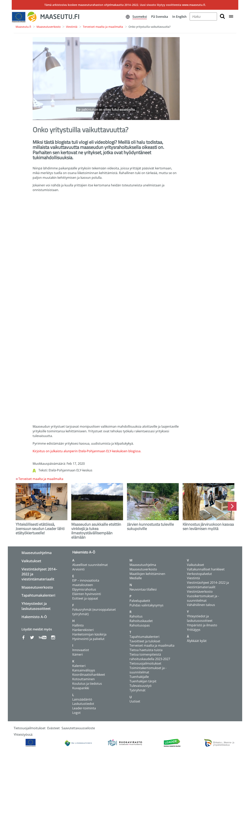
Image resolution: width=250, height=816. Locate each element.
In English (179, 16)
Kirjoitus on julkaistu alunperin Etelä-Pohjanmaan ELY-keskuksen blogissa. (87, 451)
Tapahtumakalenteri (38, 595)
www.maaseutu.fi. (194, 5)
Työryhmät (137, 690)
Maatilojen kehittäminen (147, 574)
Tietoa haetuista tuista (145, 650)
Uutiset (134, 701)
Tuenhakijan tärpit (142, 681)
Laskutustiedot (83, 704)
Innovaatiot (80, 650)
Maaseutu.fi (23, 27)
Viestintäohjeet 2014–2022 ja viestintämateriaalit (208, 584)
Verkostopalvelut (199, 574)
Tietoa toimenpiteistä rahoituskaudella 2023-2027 (149, 656)
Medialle (135, 578)
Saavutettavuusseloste (78, 728)
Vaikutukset (31, 561)
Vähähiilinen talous (201, 605)
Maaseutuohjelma (36, 552)
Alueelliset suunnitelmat (90, 565)
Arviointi (78, 569)
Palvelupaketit (139, 601)
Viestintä (71, 27)
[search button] (222, 17)
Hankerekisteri (83, 630)
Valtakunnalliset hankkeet (206, 569)
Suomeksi (139, 16)
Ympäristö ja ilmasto (202, 625)
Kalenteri (79, 666)
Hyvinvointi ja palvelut (88, 639)
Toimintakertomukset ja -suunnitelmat (147, 670)
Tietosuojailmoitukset (145, 663)
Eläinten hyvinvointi (86, 594)
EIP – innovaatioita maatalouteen (85, 582)
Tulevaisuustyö (140, 686)
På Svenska (159, 16)
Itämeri (77, 654)
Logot (76, 713)
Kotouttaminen (83, 679)
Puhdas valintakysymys (146, 605)
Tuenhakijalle (139, 677)
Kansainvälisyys (83, 670)
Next (232, 506)
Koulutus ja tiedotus (87, 683)
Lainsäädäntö (82, 699)
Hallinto (78, 625)
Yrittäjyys (193, 629)
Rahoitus (136, 616)
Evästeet (53, 728)
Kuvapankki (80, 688)
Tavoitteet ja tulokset (144, 641)
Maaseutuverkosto (49, 27)
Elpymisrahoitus (84, 589)
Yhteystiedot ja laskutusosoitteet (36, 606)
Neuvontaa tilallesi (143, 589)
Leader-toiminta (84, 708)
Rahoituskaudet (141, 621)
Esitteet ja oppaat (85, 598)
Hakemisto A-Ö (34, 616)
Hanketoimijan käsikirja (89, 634)
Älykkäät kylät (197, 641)
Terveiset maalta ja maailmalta (103, 27)
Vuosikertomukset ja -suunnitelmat (203, 598)
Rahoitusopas (139, 625)
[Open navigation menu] (231, 16)
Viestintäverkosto (200, 591)
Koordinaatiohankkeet (88, 674)
